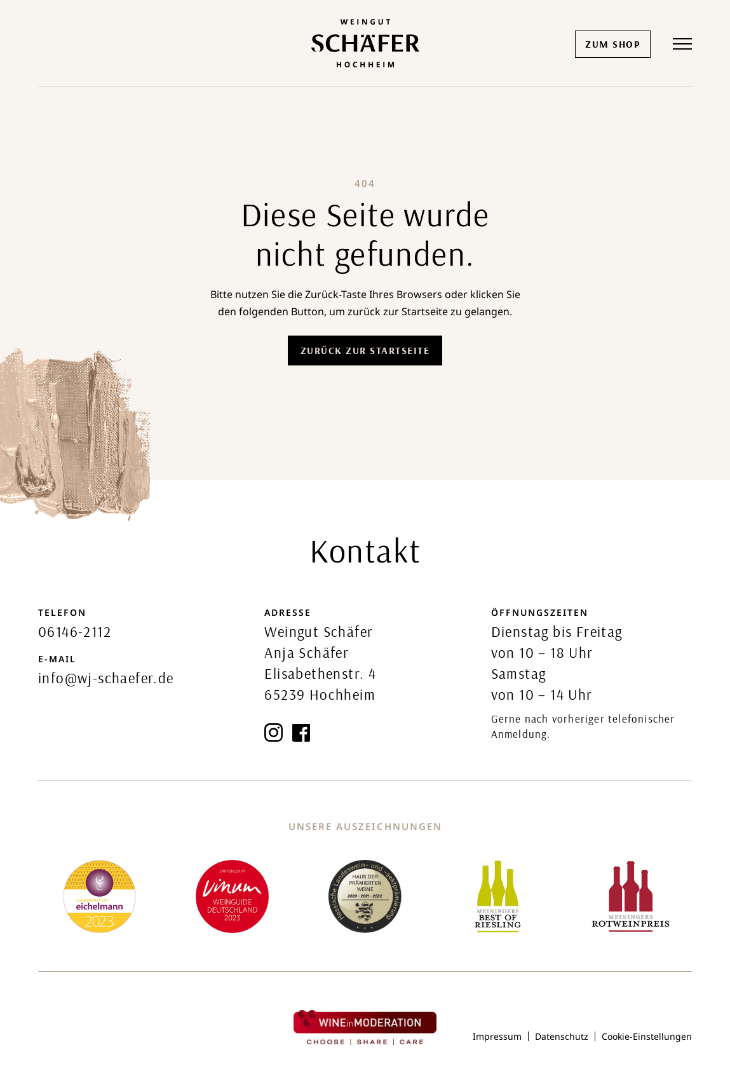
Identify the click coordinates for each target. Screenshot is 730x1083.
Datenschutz (561, 1036)
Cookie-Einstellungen (647, 1036)
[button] (682, 44)
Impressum (497, 1036)
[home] (365, 43)
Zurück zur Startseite (365, 350)
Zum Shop (612, 43)
